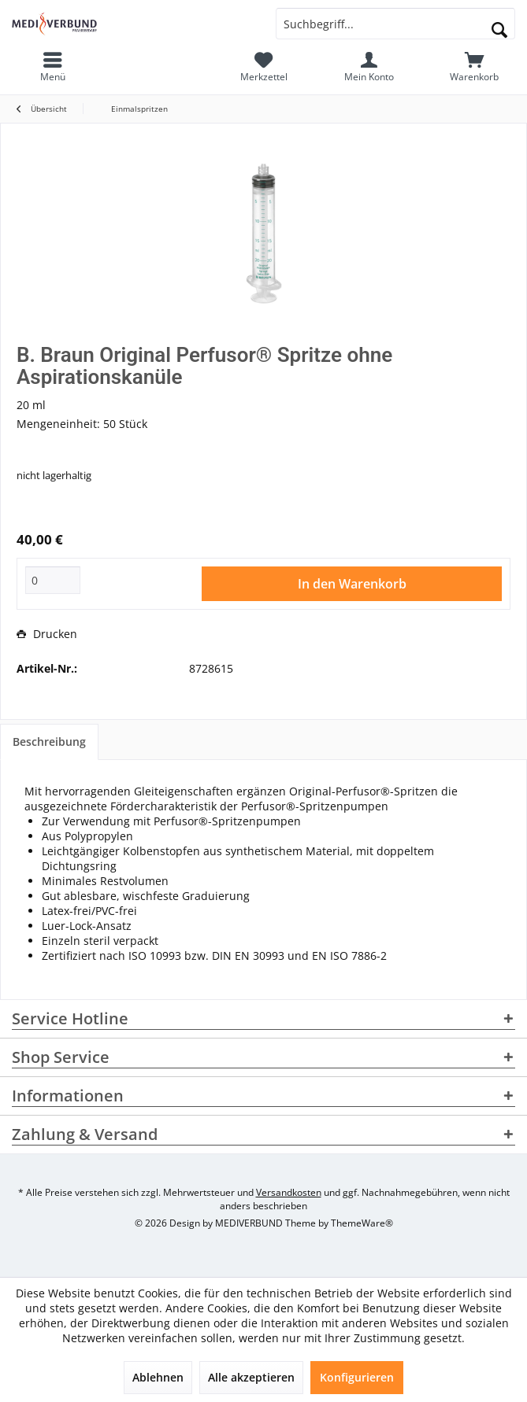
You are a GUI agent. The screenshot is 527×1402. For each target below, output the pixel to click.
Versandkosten (288, 1192)
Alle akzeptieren (251, 1377)
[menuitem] (474, 66)
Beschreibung (49, 741)
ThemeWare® (362, 1223)
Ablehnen (158, 1377)
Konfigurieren (357, 1377)
